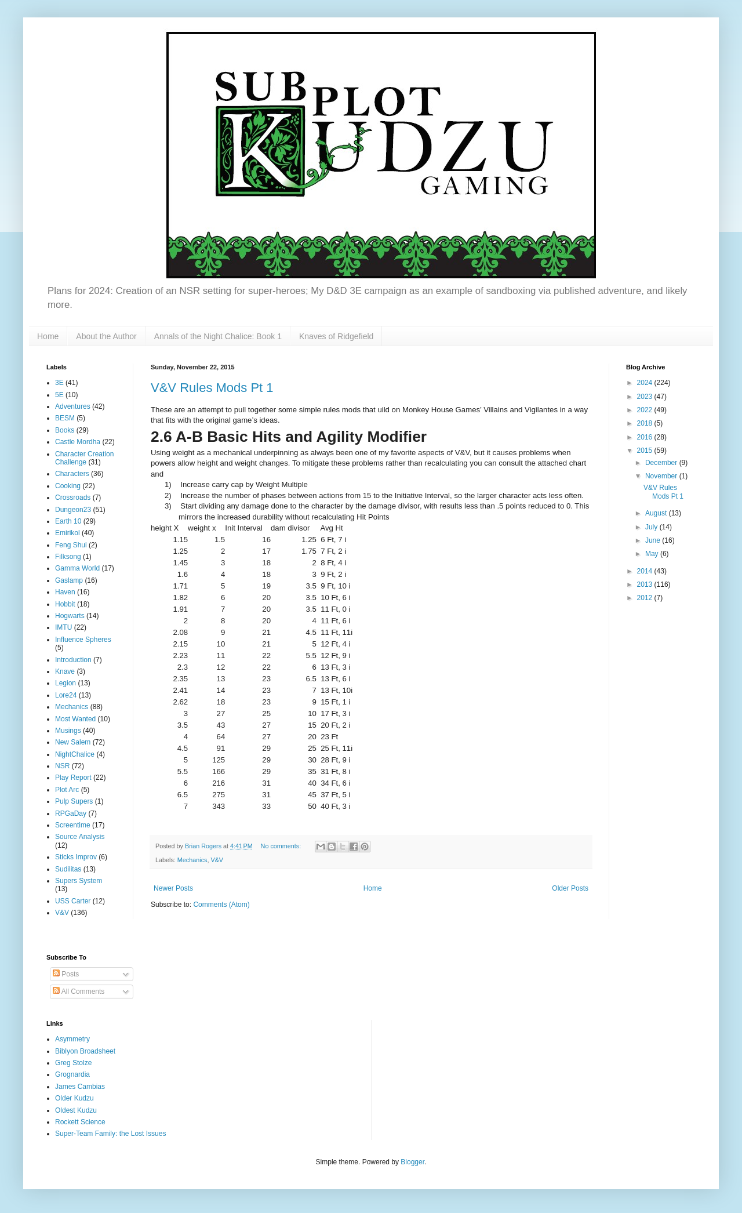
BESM (65, 418)
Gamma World (77, 568)
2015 (645, 450)
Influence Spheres (83, 639)
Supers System (78, 881)
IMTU (63, 627)
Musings (68, 731)
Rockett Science (80, 1122)
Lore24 (66, 695)
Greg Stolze (73, 1063)
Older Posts (570, 888)
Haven (65, 592)
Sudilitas (68, 869)
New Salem (72, 742)
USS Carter (72, 901)
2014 (645, 571)
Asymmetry (72, 1039)
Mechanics (192, 859)
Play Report (73, 777)
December (662, 463)
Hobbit (65, 604)
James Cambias (80, 1087)
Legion (65, 683)
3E (59, 383)
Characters (72, 474)
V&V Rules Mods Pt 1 (212, 387)
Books (64, 430)
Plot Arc (67, 790)
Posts (66, 974)
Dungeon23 (73, 510)
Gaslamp (69, 580)
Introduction (73, 660)
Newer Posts (173, 888)
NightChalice (74, 754)
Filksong (68, 557)
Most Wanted (75, 719)
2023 (645, 397)
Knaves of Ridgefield (336, 336)
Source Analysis (79, 837)
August (657, 513)
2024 (645, 383)
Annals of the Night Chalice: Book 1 (218, 336)
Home (48, 336)
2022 (645, 410)
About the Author (106, 336)
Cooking (68, 486)
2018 (645, 423)
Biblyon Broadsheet (85, 1051)
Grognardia (72, 1074)
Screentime (72, 825)
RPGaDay (70, 813)
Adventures (72, 406)
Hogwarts (70, 616)
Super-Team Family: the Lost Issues (110, 1134)
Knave (65, 671)
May (652, 554)
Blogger (412, 1162)
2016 (645, 437)
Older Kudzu (74, 1098)
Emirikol (67, 533)
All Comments (78, 991)
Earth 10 (68, 521)
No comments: (282, 845)
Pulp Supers (74, 801)
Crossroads (72, 497)
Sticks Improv (76, 857)
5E (59, 395)
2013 (645, 584)
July (652, 527)
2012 (645, 598)
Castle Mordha (77, 442)
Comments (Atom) (221, 904)
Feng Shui (71, 545)
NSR (62, 766)
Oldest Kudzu (76, 1110)
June (653, 540)
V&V (216, 859)
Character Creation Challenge (84, 458)
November (662, 476)
